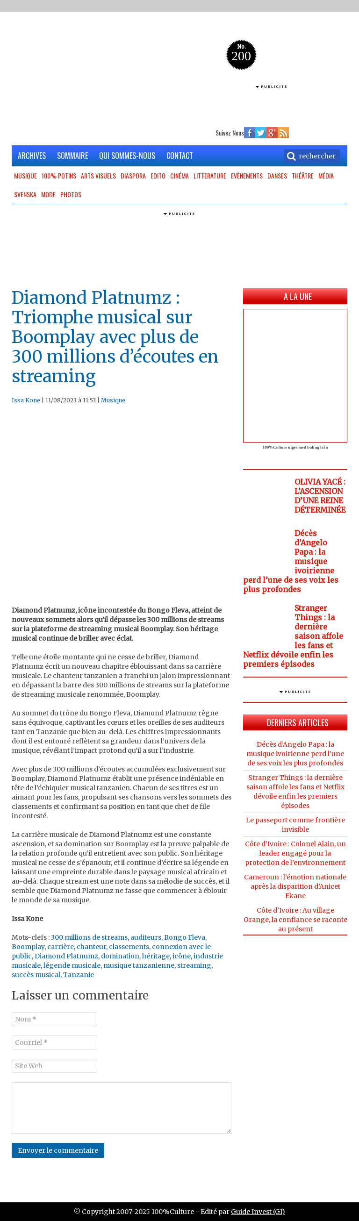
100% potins (59, 175)
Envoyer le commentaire (58, 1150)
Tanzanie (78, 975)
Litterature (210, 175)
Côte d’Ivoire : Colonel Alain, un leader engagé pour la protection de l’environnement (295, 853)
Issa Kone (26, 400)
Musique (25, 175)
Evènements (247, 175)
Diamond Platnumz (66, 956)
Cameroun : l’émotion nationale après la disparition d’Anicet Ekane (295, 886)
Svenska (25, 194)
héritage (156, 956)
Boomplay (28, 947)
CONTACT (179, 155)
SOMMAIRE (72, 155)
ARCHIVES (32, 155)
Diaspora (133, 175)
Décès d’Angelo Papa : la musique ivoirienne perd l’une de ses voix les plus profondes (295, 753)
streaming (194, 965)
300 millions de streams (89, 937)
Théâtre (303, 175)
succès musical (36, 975)
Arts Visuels (98, 175)
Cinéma (179, 175)
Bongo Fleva (184, 937)
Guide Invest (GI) (258, 1211)
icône (181, 956)
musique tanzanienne (138, 965)
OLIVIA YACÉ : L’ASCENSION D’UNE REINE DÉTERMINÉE (319, 495)
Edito (158, 175)
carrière (60, 947)
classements (129, 947)
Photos (70, 194)
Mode (48, 194)
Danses (277, 175)
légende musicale (72, 965)
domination (120, 956)
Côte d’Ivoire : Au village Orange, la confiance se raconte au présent (295, 919)
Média (326, 175)
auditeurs (145, 937)
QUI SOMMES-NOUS (127, 155)
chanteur (91, 947)
